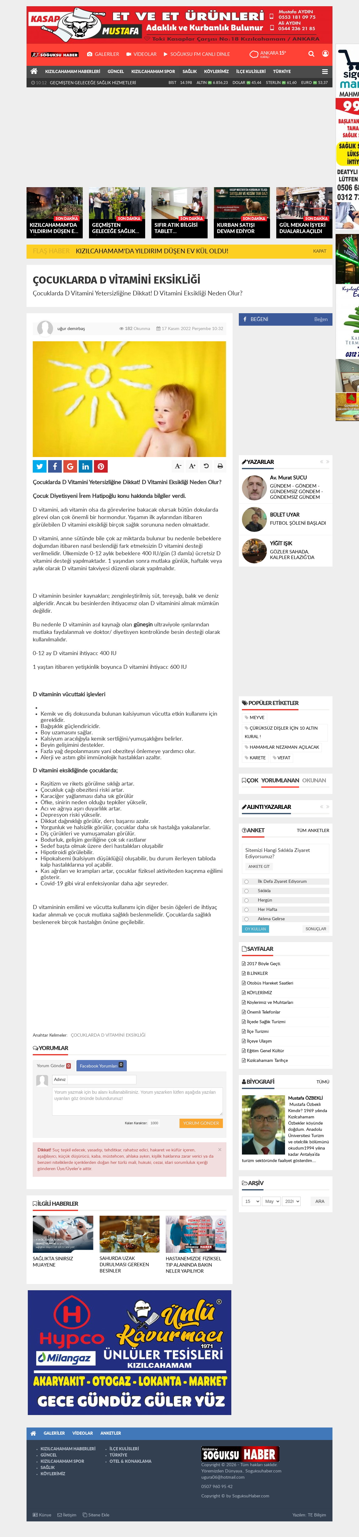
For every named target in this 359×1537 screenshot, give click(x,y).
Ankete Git (259, 866)
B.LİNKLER (257, 973)
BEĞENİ (258, 319)
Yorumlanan (280, 781)
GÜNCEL (116, 72)
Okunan (314, 781)
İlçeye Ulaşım (259, 1041)
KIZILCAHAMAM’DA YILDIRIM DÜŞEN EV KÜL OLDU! (100, 82)
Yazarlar (258, 462)
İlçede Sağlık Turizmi (266, 1022)
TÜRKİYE (282, 72)
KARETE (255, 758)
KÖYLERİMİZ (216, 72)
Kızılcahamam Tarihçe (267, 1060)
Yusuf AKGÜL (285, 509)
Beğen (321, 319)
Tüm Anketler (313, 831)
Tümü (323, 1082)
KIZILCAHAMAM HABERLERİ (72, 72)
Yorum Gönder (54, 1066)
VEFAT (281, 758)
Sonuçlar (316, 929)
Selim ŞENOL (284, 483)
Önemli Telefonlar (263, 1012)
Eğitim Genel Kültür (265, 1051)
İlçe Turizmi (257, 1031)
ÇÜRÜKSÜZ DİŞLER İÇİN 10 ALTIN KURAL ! (281, 732)
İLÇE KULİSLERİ (251, 72)
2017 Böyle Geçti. (264, 964)
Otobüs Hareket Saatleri (270, 983)
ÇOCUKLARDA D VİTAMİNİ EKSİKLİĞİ (108, 1035)
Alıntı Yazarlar (266, 807)
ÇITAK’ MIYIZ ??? (288, 491)
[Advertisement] (179, 137)
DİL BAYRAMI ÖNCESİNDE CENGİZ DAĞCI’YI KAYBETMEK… (298, 523)
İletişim (66, 1515)
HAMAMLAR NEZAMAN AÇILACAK (282, 747)
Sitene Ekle (96, 1515)
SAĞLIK (190, 72)
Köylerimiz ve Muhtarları (270, 1002)
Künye (42, 1515)
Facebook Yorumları (101, 1065)
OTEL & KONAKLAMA (130, 1462)
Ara (320, 1201)
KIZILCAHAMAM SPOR (153, 72)
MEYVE (254, 717)
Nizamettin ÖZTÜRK (293, 543)
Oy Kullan (255, 929)
